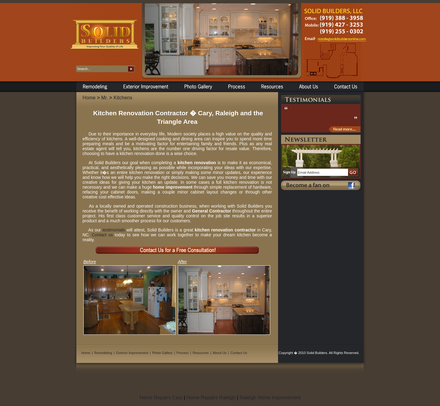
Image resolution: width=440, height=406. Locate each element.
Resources (201, 353)
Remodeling (103, 353)
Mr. (104, 97)
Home (89, 97)
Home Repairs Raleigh (211, 397)
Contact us (102, 234)
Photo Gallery (162, 353)
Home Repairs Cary (161, 397)
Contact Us (238, 353)
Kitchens (122, 97)
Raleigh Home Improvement (270, 397)
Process (183, 353)
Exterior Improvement (132, 353)
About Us (219, 353)
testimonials (113, 229)
